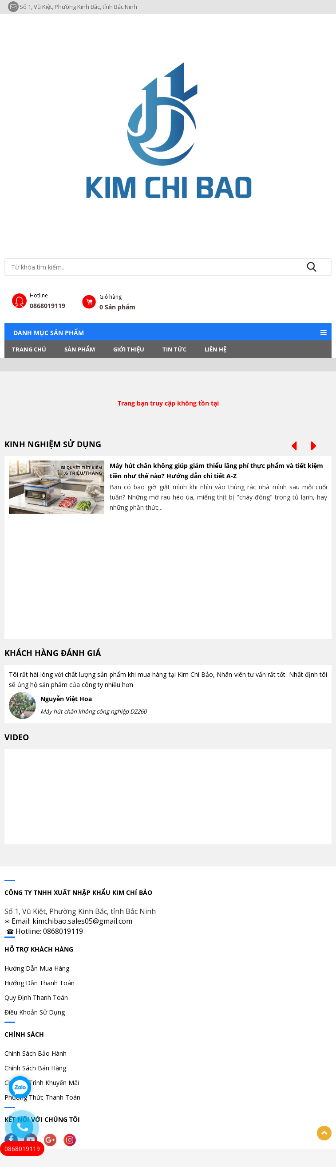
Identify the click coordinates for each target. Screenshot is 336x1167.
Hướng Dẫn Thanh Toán (39, 983)
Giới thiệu (128, 349)
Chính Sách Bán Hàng (35, 1068)
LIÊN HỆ (215, 349)
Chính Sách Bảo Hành (35, 1053)
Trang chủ (29, 349)
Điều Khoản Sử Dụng (34, 1012)
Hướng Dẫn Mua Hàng (36, 968)
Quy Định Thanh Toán (36, 997)
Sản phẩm (79, 349)
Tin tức (174, 349)
